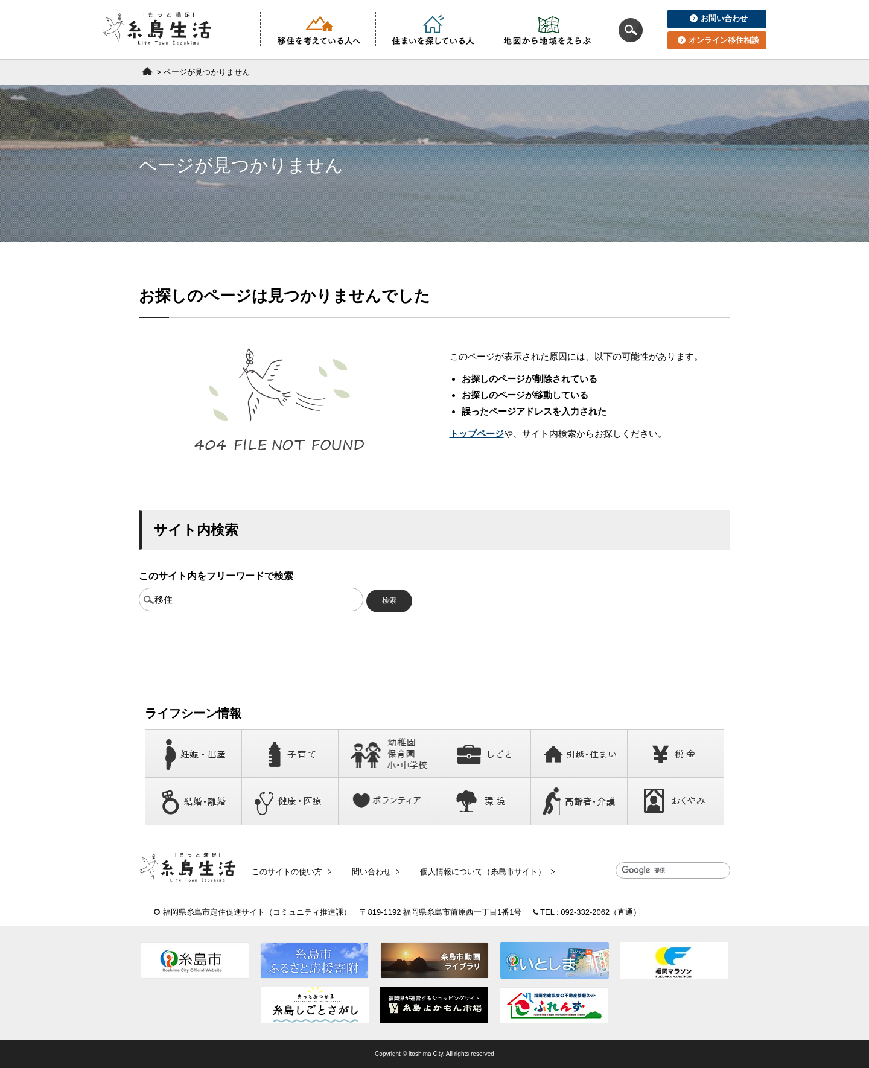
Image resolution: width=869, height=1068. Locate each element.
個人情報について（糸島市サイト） (484, 871)
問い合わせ (374, 871)
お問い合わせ (719, 18)
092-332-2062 (585, 912)
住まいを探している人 (433, 29)
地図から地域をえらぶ (548, 29)
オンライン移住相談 (718, 40)
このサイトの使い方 (291, 871)
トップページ (477, 433)
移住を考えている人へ (318, 29)
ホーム (147, 71)
